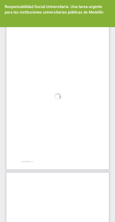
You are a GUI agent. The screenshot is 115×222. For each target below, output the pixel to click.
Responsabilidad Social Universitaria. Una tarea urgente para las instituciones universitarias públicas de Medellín (54, 9)
